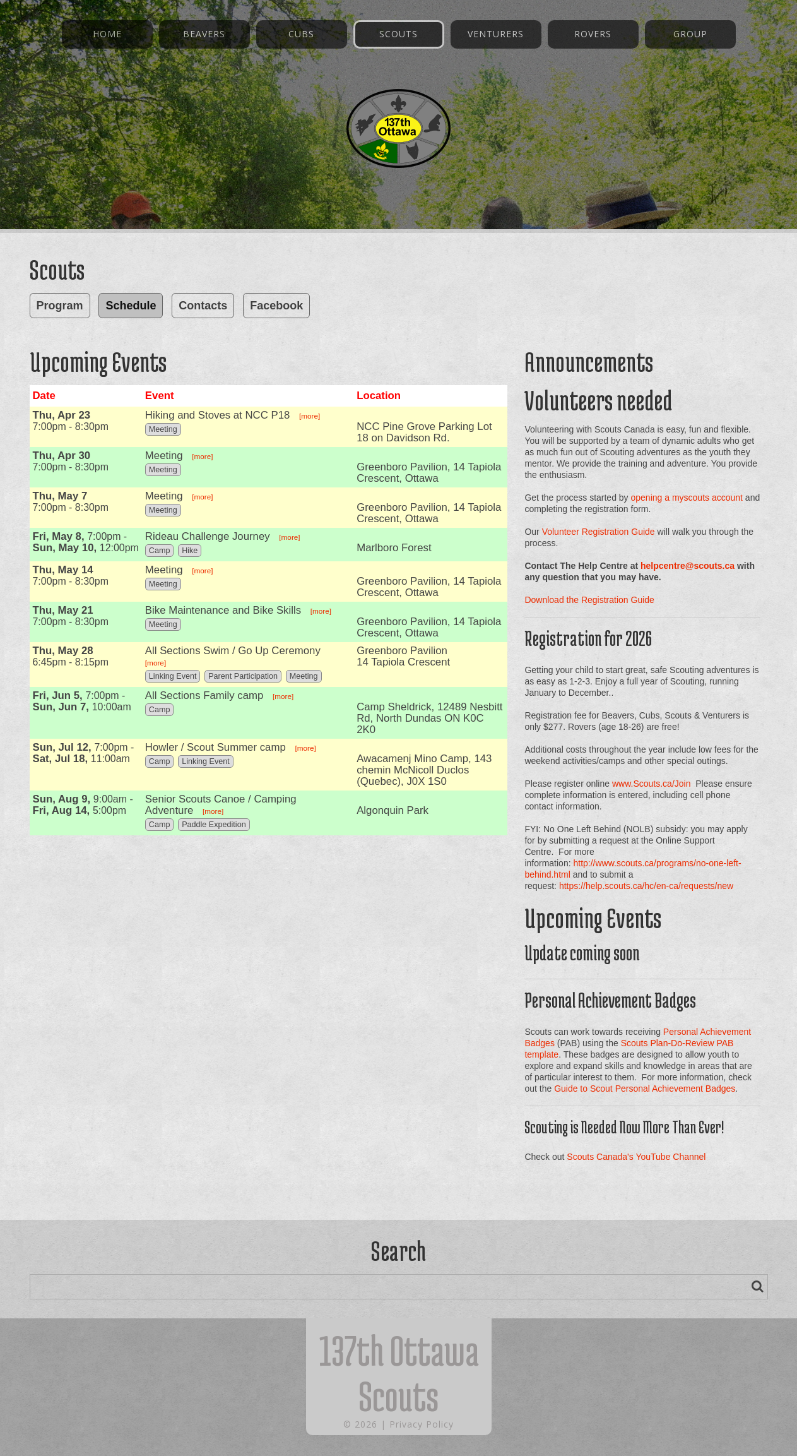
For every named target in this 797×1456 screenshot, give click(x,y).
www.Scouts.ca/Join (651, 784)
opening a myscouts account (687, 497)
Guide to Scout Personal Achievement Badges (644, 1088)
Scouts (398, 34)
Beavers (204, 34)
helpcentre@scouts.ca (688, 566)
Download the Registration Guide (589, 600)
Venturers (496, 34)
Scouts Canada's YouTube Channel (636, 1157)
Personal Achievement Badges (610, 1000)
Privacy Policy (421, 1424)
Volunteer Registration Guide (598, 532)
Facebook (276, 305)
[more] (309, 416)
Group (690, 34)
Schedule (130, 305)
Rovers (592, 34)
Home (107, 34)
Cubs (301, 34)
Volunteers (568, 400)
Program (60, 305)
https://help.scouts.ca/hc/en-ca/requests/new (646, 886)
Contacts (203, 305)
